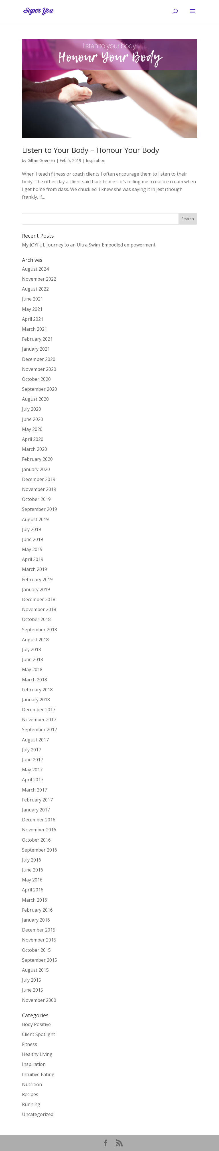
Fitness (29, 1044)
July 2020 (31, 409)
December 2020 (38, 359)
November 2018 (39, 609)
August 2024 (35, 269)
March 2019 (34, 569)
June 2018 (32, 659)
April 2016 (32, 890)
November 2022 (39, 279)
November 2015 (39, 940)
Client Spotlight (38, 1034)
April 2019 (32, 559)
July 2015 (31, 980)
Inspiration (95, 160)
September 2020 (39, 389)
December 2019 (38, 479)
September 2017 (39, 729)
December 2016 (38, 820)
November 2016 (39, 830)
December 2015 (38, 930)
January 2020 (36, 469)
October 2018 (36, 619)
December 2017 (38, 709)
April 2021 (32, 319)
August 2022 (35, 289)
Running (31, 1104)
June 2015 (32, 990)
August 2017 (35, 740)
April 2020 (32, 439)
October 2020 (36, 379)
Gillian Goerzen (41, 160)
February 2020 (37, 459)
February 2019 (37, 579)
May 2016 (32, 880)
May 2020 (32, 429)
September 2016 (39, 850)
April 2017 (32, 779)
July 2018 (31, 649)
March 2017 (34, 790)
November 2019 (39, 489)
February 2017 (37, 800)
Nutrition (32, 1084)
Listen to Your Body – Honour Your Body (90, 150)
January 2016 (36, 920)
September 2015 (39, 960)
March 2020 (34, 449)
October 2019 (36, 499)
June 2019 (32, 539)
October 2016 (36, 840)
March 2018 (34, 680)
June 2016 (32, 870)
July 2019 (31, 529)
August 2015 (35, 970)
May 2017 (32, 769)
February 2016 (37, 910)
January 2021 (36, 349)
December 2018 (38, 599)
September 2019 (39, 509)
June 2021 (32, 299)
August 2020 (35, 399)
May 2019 (32, 549)
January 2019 (36, 589)
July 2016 (31, 860)
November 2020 (39, 369)
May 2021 (32, 309)
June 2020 (32, 419)
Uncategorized (37, 1114)
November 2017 (39, 719)
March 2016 (34, 900)
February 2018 (37, 690)
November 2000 (39, 1000)
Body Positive (36, 1024)
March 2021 (34, 329)
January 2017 (36, 810)
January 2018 (36, 699)
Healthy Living (37, 1054)
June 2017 (32, 760)
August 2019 (35, 519)
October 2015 (36, 950)
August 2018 (35, 639)
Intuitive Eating (38, 1074)
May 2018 (32, 669)
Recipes (30, 1094)
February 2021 (37, 339)
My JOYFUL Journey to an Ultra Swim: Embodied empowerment (88, 245)
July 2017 (31, 750)
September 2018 (39, 629)
